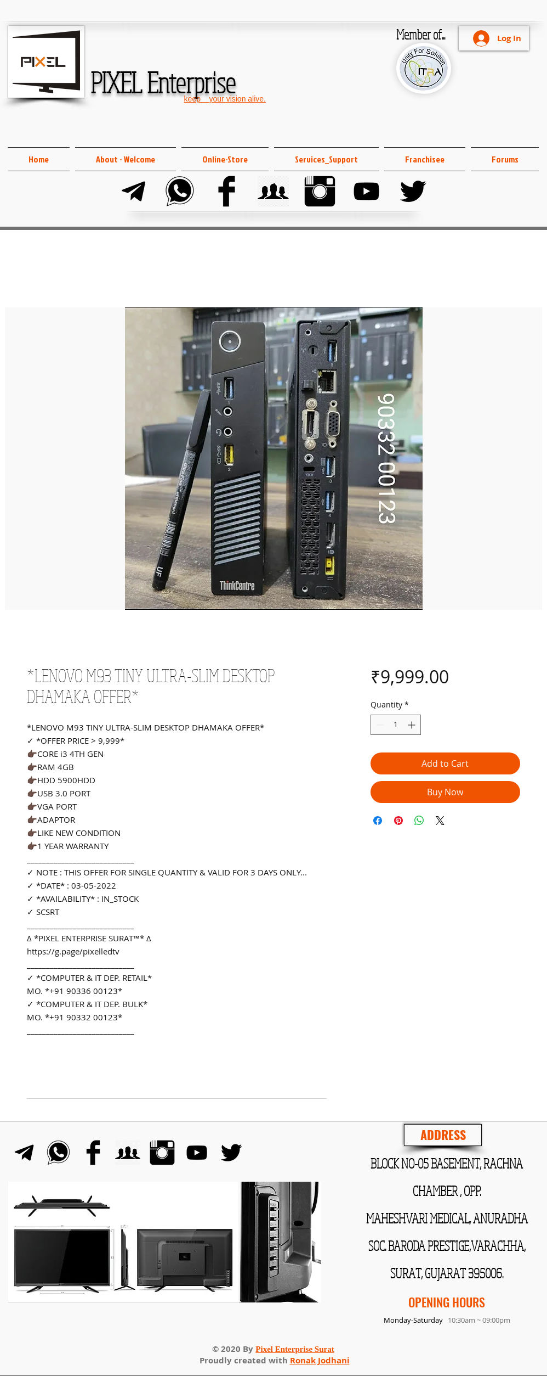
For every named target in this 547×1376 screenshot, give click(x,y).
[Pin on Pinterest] (398, 820)
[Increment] (412, 724)
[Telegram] (133, 191)
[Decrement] (379, 724)
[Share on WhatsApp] (419, 820)
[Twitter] (413, 191)
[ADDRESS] (443, 1135)
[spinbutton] (396, 724)
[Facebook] (226, 191)
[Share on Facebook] (377, 820)
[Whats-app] (180, 191)
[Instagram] (319, 191)
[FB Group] (273, 191)
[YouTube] (366, 191)
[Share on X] (440, 820)
